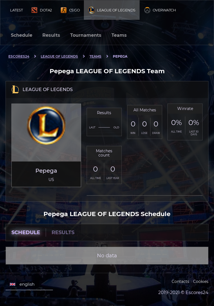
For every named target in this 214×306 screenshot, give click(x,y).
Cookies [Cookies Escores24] (200, 281)
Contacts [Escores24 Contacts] (180, 281)
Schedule (21, 35)
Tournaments (85, 35)
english (22, 284)
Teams (119, 35)
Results (51, 35)
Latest (16, 10)
